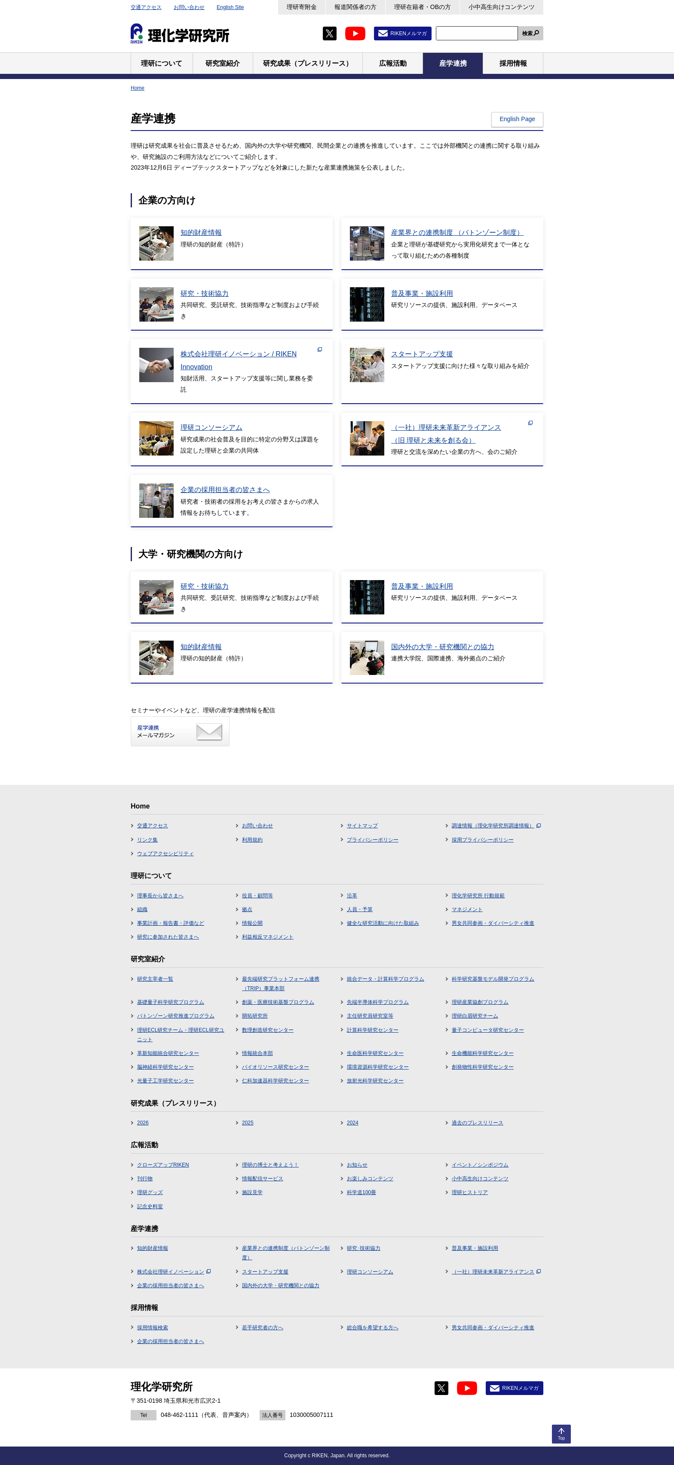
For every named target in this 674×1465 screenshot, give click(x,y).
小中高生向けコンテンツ (502, 6)
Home (137, 88)
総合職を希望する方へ (372, 1328)
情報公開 (252, 923)
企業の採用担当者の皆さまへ (170, 1286)
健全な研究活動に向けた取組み (383, 923)
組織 (142, 909)
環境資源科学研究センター (378, 1067)
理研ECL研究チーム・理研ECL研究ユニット (180, 1035)
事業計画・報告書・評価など (170, 923)
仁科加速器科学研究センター (275, 1081)
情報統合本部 (257, 1053)
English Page (517, 118)
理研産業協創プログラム (480, 1002)
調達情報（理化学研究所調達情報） (496, 826)
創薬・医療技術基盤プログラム (278, 1002)
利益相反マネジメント (268, 937)
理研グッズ (150, 1192)
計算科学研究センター (372, 1030)
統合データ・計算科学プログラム (385, 979)
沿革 (352, 896)
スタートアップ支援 (265, 1272)
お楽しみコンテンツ (370, 1179)
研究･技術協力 (363, 1248)
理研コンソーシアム (370, 1272)
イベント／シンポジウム (480, 1165)
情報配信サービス (262, 1179)
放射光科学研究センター (375, 1081)
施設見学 (252, 1192)
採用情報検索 (152, 1328)
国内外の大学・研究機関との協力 (280, 1286)
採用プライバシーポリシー (483, 840)
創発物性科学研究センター (483, 1067)
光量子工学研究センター (165, 1081)
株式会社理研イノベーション (174, 1272)
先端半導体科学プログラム (378, 1002)
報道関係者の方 (355, 6)
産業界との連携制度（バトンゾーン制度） (286, 1253)
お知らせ (357, 1165)
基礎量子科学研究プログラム (170, 1002)
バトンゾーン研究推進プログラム (175, 1016)
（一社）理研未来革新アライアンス (496, 1272)
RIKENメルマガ (408, 33)
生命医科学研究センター (375, 1053)
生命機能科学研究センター (483, 1053)
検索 (527, 33)
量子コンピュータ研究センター (488, 1030)
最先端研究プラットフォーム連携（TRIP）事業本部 (280, 983)
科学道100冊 (361, 1192)
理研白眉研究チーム (475, 1016)
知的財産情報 (152, 1248)
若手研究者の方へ (262, 1328)
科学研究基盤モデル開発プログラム (493, 979)
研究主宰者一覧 (155, 979)
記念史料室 (150, 1207)
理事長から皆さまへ (160, 896)
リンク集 (147, 840)
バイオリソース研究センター (275, 1067)
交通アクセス (146, 7)
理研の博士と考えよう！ (270, 1165)
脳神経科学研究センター (165, 1067)
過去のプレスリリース (477, 1123)
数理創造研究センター (268, 1030)
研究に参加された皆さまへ (168, 937)
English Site (230, 7)
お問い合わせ (189, 7)
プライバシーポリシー (372, 840)
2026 (143, 1123)
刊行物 (145, 1179)
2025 (248, 1123)
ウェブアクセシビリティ (165, 854)
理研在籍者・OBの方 (422, 6)
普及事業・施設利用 (475, 1248)
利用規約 (252, 840)
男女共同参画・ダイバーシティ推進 (493, 923)
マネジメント (467, 909)
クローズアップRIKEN (163, 1165)
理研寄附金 (302, 6)
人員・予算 (360, 909)
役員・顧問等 (257, 896)
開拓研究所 (255, 1016)
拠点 (247, 909)
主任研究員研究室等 (370, 1016)
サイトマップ (362, 826)
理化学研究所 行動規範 (478, 896)
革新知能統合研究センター (168, 1053)
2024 (352, 1123)
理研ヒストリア (470, 1192)
